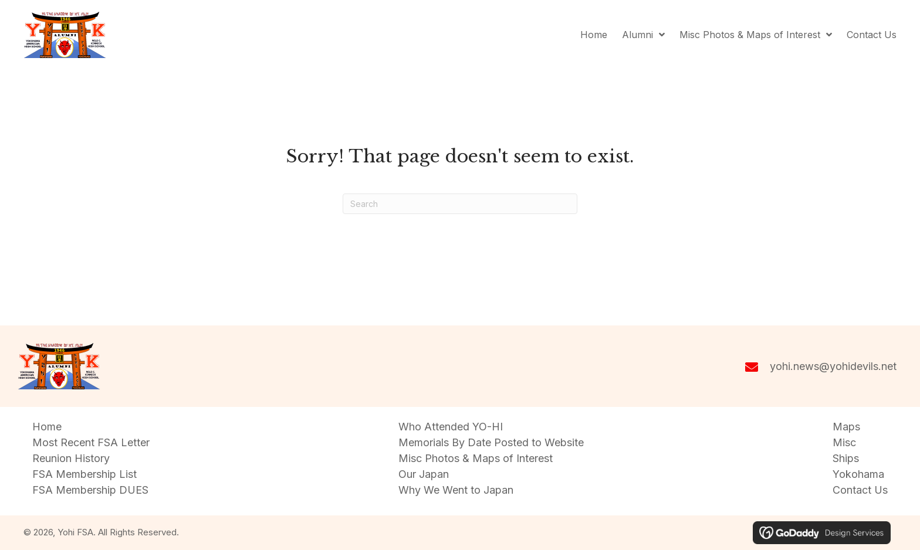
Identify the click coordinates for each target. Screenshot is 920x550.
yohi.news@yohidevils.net (833, 366)
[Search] (460, 203)
